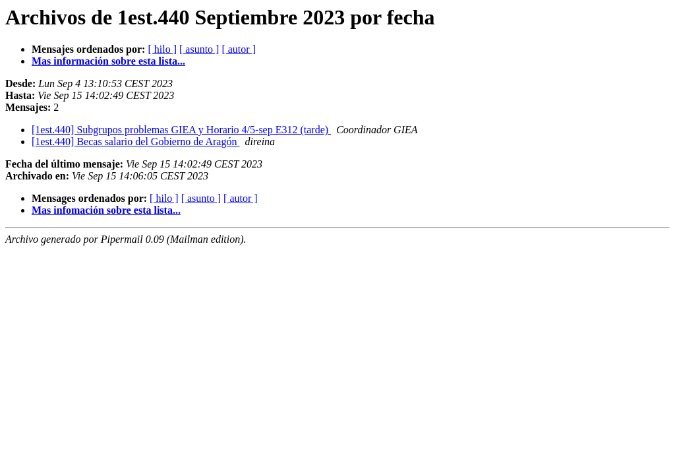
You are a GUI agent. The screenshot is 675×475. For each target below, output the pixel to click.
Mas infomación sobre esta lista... (106, 210)
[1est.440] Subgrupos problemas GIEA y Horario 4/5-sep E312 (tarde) (181, 129)
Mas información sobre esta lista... (108, 61)
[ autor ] (238, 49)
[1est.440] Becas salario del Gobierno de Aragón (135, 141)
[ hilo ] (162, 49)
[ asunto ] (199, 49)
